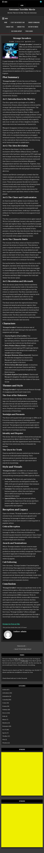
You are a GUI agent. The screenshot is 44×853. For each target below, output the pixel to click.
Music (4, 719)
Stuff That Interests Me (18, 22)
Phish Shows (29, 31)
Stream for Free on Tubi (11, 624)
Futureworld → (22, 646)
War (3, 739)
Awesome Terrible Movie (22, 9)
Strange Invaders (22, 38)
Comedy (5, 700)
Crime (4, 703)
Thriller (4, 736)
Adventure (5, 693)
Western (5, 743)
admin (12, 41)
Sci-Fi (33, 41)
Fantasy (4, 709)
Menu (5, 2)
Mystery (5, 723)
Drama (4, 706)
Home (22, 5)
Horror (29, 41)
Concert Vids (9, 27)
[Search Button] (41, 2)
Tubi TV (21, 670)
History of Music (33, 27)
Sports (4, 733)
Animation (5, 696)
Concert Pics (21, 27)
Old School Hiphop (16, 31)
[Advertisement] (22, 774)
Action (4, 689)
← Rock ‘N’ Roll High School (22, 649)
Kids (3, 716)
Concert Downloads (34, 22)
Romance (5, 726)
